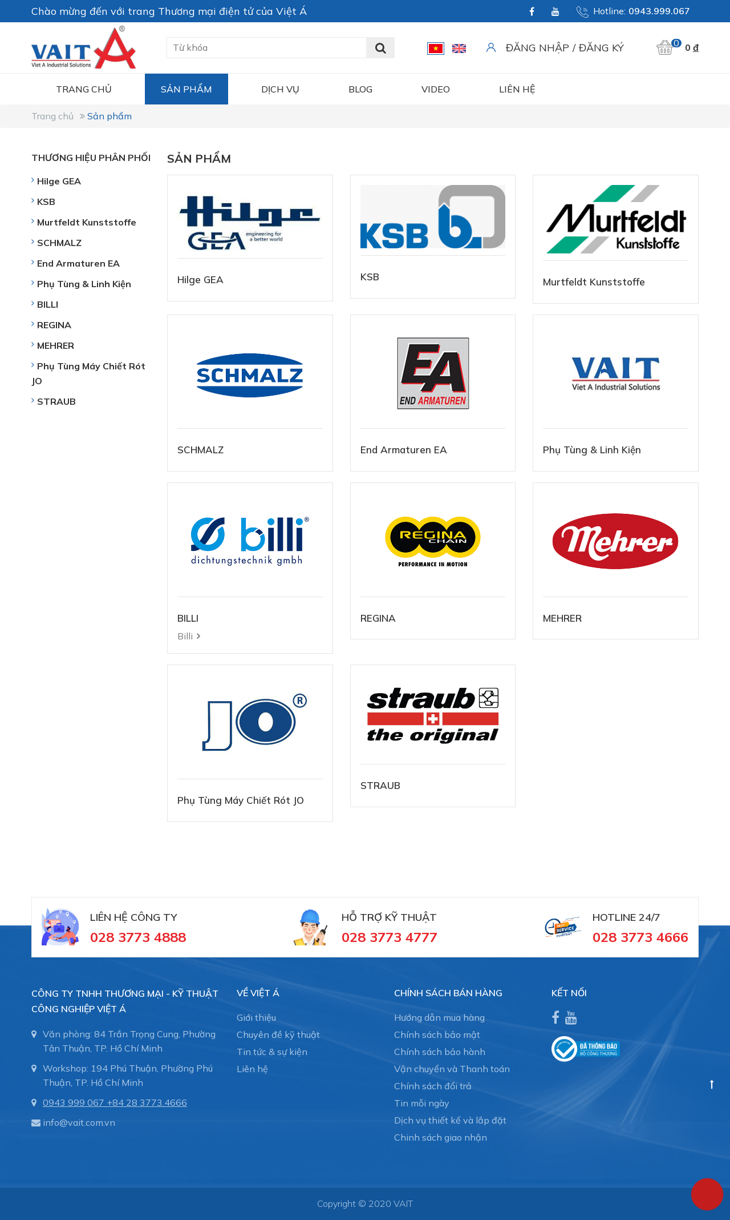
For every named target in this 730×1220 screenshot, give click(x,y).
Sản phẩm (186, 89)
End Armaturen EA (403, 450)
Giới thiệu (256, 1017)
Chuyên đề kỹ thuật (278, 1034)
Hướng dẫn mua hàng (439, 1017)
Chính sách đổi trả (433, 1086)
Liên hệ (517, 89)
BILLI (187, 618)
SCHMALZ (200, 450)
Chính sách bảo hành (439, 1051)
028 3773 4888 (138, 936)
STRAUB (380, 785)
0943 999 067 (73, 1102)
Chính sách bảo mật (437, 1034)
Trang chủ (84, 89)
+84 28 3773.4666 (147, 1102)
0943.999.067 (659, 11)
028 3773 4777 (389, 936)
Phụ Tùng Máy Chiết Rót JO (240, 800)
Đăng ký (601, 47)
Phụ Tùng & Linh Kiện (592, 450)
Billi (185, 636)
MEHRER (562, 618)
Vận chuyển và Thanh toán (452, 1068)
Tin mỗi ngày (421, 1103)
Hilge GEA (200, 279)
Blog (360, 89)
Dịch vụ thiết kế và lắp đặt (450, 1120)
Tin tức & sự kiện (272, 1051)
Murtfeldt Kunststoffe (594, 282)
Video (435, 89)
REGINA (378, 618)
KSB (369, 277)
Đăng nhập (537, 47)
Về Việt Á (258, 992)
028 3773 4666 (640, 936)
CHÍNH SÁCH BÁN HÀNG (448, 992)
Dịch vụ (280, 89)
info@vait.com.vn (79, 1122)
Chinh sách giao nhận (440, 1137)
